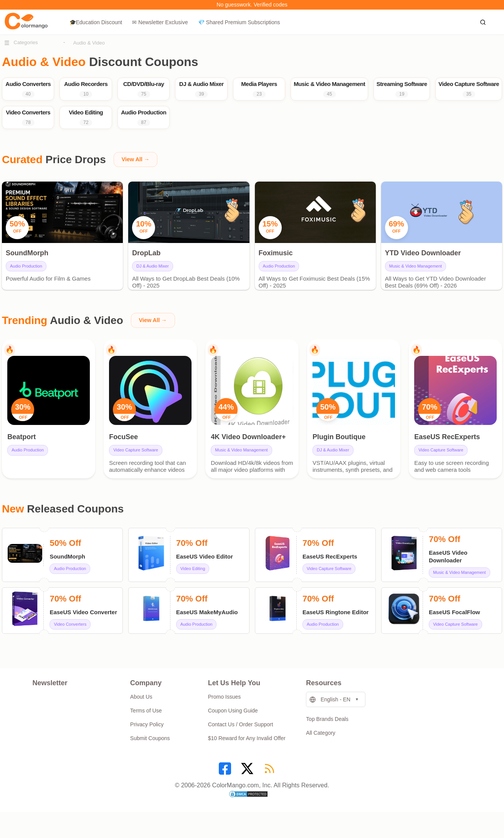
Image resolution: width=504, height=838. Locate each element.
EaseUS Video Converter (83, 630)
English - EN (329, 718)
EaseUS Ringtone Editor (335, 630)
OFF (25, 432)
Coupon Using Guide (233, 729)
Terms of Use (146, 729)
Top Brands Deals (327, 738)
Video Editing (192, 587)
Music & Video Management (415, 278)
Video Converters (70, 642)
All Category (320, 752)
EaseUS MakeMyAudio (207, 630)
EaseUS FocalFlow (454, 630)
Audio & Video (89, 43)
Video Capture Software (138, 465)
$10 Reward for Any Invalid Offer (247, 757)
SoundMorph (67, 575)
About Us (141, 715)
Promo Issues (224, 715)
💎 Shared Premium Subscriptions (239, 22)
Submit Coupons (150, 757)
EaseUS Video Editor (204, 575)
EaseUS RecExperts (329, 575)
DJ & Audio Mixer (152, 278)
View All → (137, 172)
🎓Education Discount (95, 22)
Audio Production (26, 278)
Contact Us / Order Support (240, 743)
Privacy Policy (147, 743)
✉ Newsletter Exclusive (160, 22)
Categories (26, 42)
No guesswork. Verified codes (251, 5)
